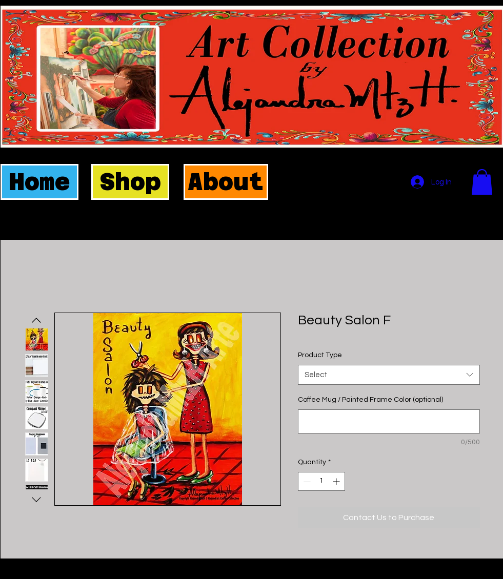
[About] (226, 182)
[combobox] (389, 375)
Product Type (320, 355)
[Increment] (337, 481)
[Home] (39, 182)
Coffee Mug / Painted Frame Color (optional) (370, 399)
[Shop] (130, 182)
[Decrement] (305, 481)
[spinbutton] (321, 481)
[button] (482, 182)
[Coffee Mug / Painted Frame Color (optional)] (388, 421)
